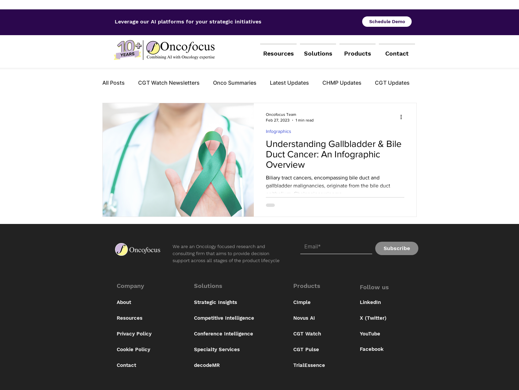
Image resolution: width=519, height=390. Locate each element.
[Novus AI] (326, 318)
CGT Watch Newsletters (169, 82)
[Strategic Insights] (227, 302)
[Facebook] (377, 349)
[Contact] (140, 365)
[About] (140, 302)
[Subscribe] (396, 248)
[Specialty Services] (227, 350)
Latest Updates (289, 82)
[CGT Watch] (326, 334)
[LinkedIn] (377, 302)
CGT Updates (392, 82)
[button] (139, 286)
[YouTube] (377, 334)
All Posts (113, 82)
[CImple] (326, 302)
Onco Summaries (234, 82)
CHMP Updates (341, 82)
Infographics (278, 131)
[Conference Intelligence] (227, 334)
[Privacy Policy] (140, 334)
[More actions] (403, 117)
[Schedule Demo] (387, 21)
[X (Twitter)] (377, 318)
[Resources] (140, 318)
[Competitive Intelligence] (227, 318)
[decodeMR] (227, 365)
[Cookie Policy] (140, 350)
